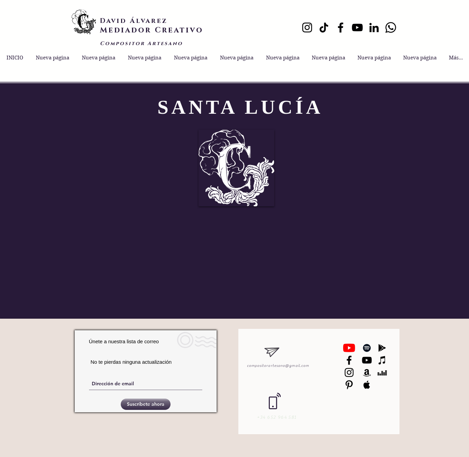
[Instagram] (307, 27)
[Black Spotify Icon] (367, 348)
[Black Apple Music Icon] (367, 385)
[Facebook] (340, 27)
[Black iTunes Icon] (382, 360)
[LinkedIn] (374, 27)
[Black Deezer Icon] (382, 372)
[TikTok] (324, 27)
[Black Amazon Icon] (367, 372)
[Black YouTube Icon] (367, 360)
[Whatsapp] (390, 27)
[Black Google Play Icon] (382, 348)
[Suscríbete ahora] (146, 404)
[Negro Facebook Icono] (349, 360)
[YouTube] (357, 27)
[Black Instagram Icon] (349, 372)
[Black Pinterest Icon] (349, 385)
